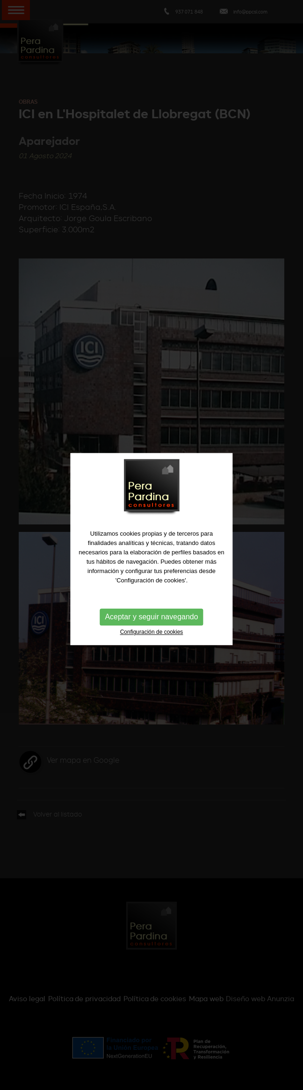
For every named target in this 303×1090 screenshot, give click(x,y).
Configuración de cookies (151, 633)
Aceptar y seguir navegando (151, 618)
